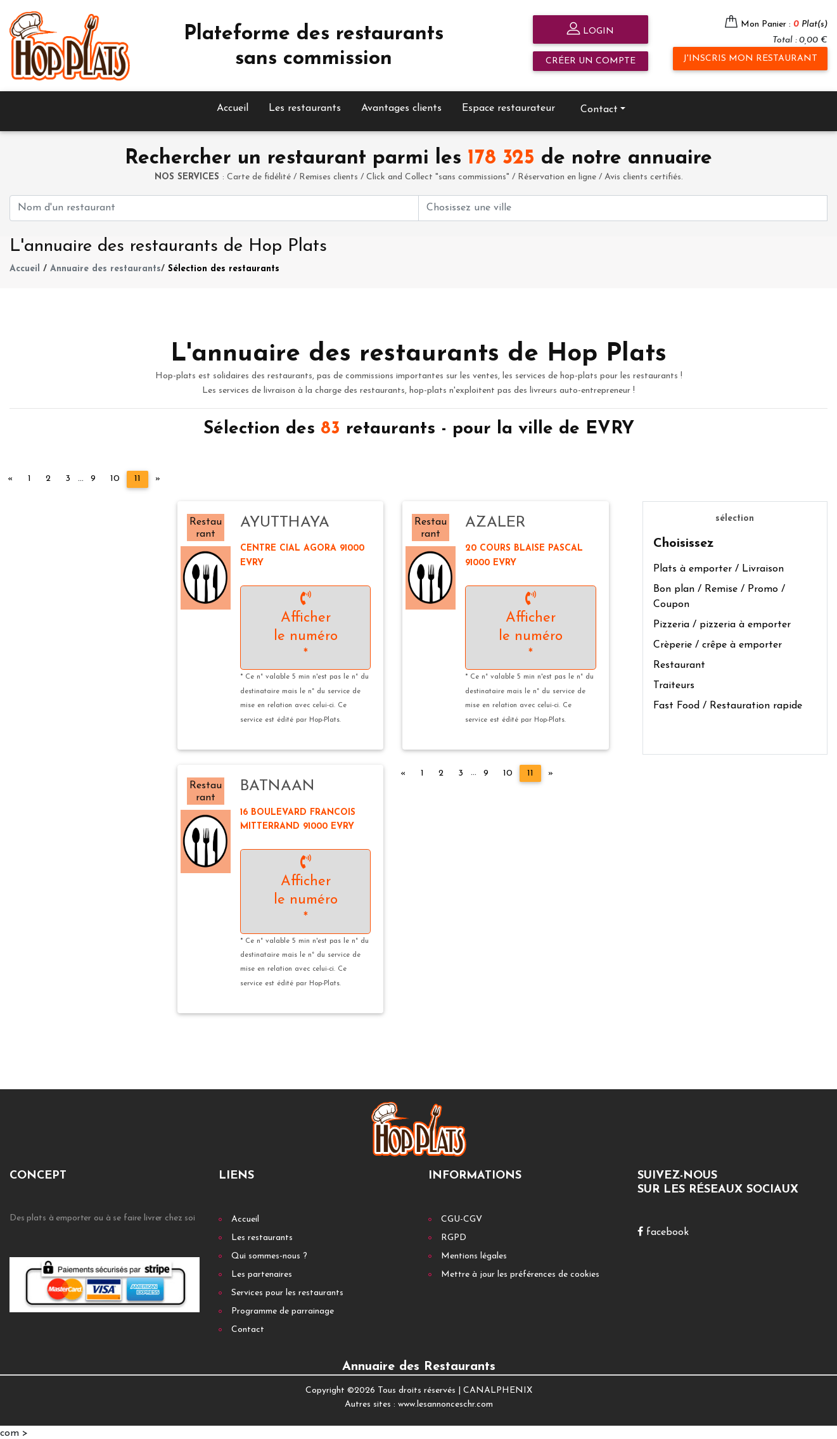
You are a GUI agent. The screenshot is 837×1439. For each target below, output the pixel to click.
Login (590, 30)
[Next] (158, 478)
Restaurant (679, 663)
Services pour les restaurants (287, 1291)
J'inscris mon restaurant (750, 58)
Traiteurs (673, 684)
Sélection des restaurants (223, 267)
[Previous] (10, 478)
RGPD (453, 1236)
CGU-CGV (461, 1217)
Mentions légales (474, 1254)
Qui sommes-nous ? (269, 1254)
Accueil (232, 106)
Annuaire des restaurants (105, 267)
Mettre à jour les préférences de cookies (520, 1272)
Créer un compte (591, 61)
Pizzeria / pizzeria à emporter (722, 623)
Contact (599, 108)
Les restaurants (305, 106)
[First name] (214, 206)
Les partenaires (261, 1272)
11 (137, 477)
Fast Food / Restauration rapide (727, 704)
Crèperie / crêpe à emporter (717, 643)
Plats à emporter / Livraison (718, 567)
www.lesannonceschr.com (445, 1403)
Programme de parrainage (282, 1309)
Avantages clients (401, 106)
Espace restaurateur (508, 106)
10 (115, 477)
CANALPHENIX (497, 1388)
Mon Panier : (784, 24)
